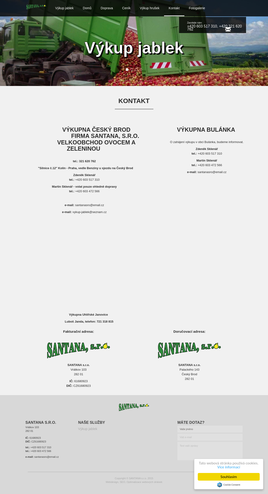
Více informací (228, 467)
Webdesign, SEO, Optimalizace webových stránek (134, 482)
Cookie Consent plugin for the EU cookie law (228, 484)
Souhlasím (229, 476)
